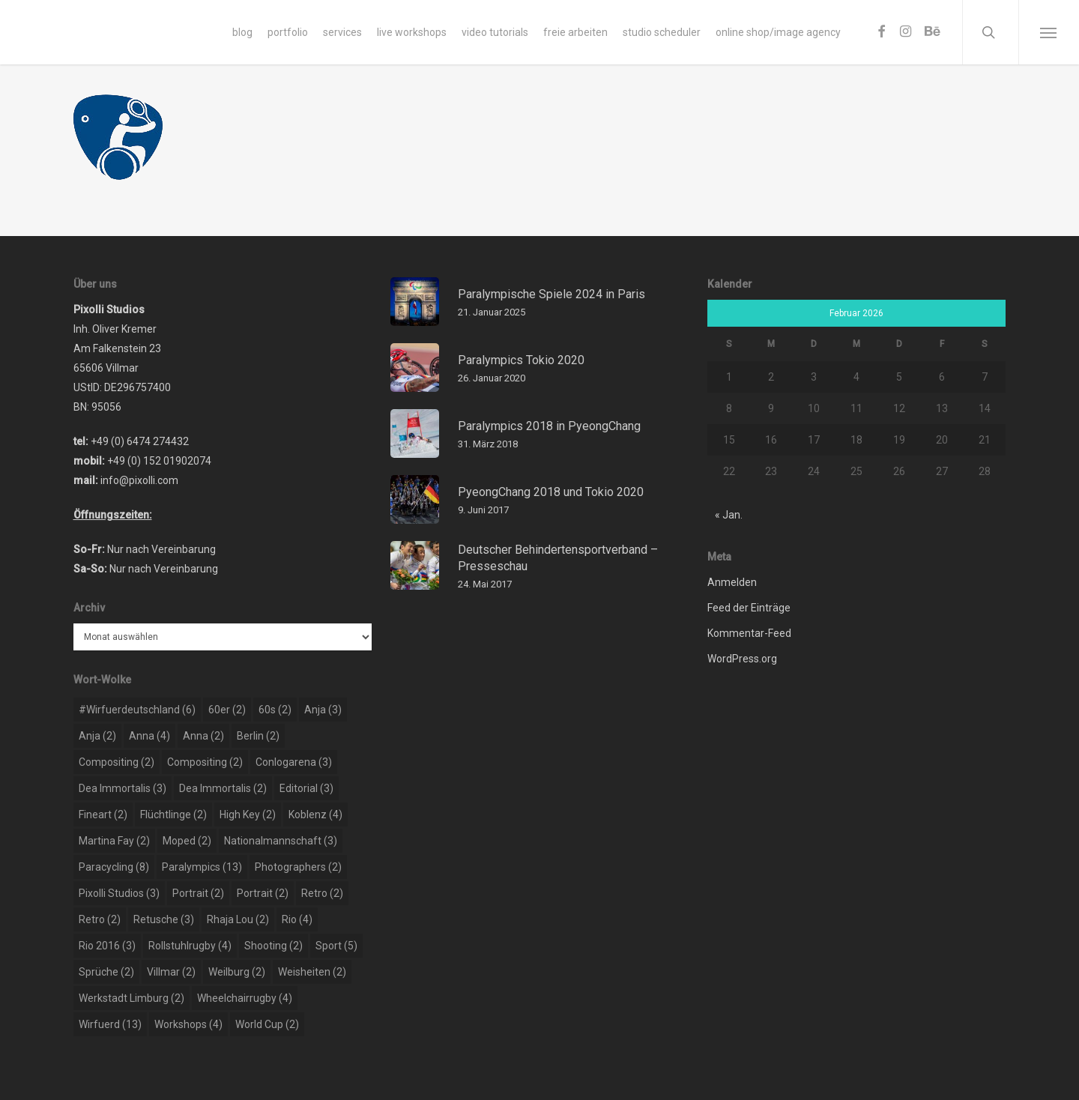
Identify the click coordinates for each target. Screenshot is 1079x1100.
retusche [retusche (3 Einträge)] (163, 919)
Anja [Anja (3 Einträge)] (323, 710)
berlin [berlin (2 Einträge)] (258, 736)
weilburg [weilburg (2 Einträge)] (236, 972)
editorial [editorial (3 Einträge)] (306, 788)
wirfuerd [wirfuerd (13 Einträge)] (110, 1024)
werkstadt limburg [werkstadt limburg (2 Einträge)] (131, 998)
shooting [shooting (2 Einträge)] (273, 946)
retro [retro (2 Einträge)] (322, 893)
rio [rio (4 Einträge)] (297, 919)
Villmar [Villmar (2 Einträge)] (171, 972)
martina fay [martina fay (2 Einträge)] (114, 841)
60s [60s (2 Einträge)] (275, 710)
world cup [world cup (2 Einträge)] (267, 1024)
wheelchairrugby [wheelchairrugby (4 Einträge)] (244, 998)
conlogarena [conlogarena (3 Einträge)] (294, 762)
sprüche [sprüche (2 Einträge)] (106, 972)
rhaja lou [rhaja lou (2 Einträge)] (238, 919)
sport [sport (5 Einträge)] (336, 946)
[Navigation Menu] (1048, 32)
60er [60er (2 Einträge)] (227, 710)
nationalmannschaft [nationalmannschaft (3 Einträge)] (280, 841)
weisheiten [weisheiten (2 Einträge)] (312, 972)
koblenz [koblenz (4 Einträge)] (315, 815)
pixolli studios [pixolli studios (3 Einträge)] (119, 893)
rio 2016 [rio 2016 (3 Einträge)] (107, 946)
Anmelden (732, 582)
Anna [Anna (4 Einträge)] (149, 736)
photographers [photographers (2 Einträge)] (298, 867)
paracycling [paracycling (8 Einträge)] (114, 867)
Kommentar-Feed (749, 633)
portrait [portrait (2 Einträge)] (198, 893)
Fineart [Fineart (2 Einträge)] (103, 815)
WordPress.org (742, 659)
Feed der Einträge (749, 608)
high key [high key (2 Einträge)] (248, 815)
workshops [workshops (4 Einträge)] (188, 1024)
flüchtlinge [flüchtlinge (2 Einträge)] (173, 815)
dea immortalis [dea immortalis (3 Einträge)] (122, 788)
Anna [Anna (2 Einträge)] (203, 736)
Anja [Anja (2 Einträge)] (97, 736)
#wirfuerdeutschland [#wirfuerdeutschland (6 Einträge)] (137, 710)
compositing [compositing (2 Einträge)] (116, 762)
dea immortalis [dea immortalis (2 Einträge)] (223, 788)
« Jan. (729, 515)
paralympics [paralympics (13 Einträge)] (202, 867)
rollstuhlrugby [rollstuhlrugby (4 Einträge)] (190, 946)
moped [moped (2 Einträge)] (187, 841)
